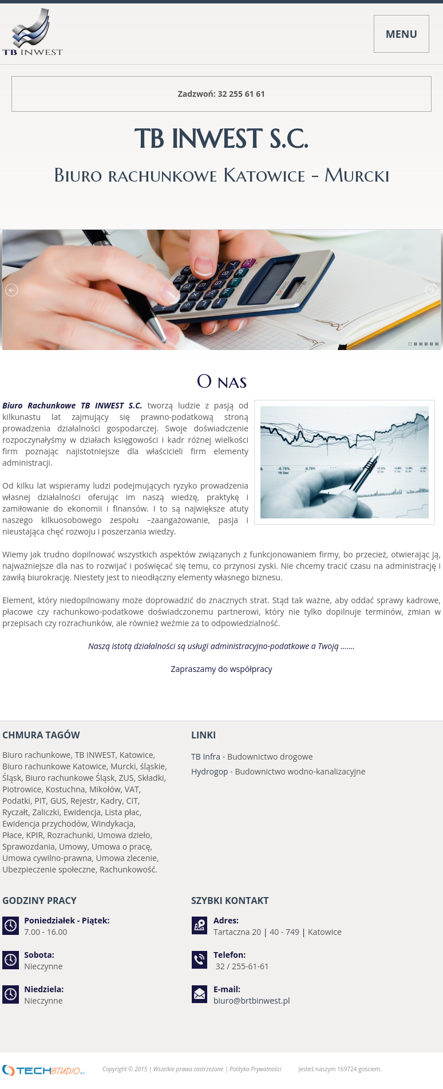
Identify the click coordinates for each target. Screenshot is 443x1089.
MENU (401, 34)
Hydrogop (209, 771)
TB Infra (205, 756)
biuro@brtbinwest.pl (251, 1000)
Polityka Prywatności (255, 1069)
